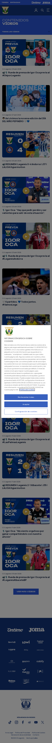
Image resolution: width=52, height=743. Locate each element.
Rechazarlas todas (26, 397)
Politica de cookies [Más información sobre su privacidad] (27, 390)
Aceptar (26, 404)
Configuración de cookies (26, 411)
